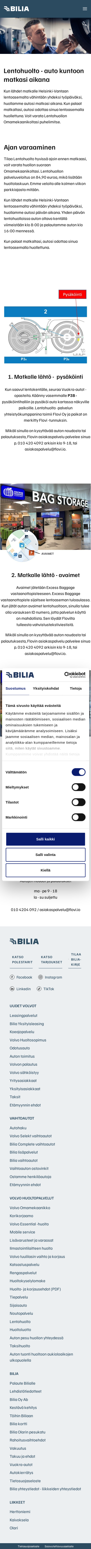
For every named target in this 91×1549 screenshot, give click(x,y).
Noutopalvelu (21, 1313)
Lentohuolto (20, 1321)
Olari (14, 1527)
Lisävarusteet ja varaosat (31, 1240)
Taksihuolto (20, 1345)
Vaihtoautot (22, 1118)
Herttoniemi (20, 1511)
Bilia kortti (18, 1423)
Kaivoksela (19, 1519)
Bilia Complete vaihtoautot (32, 1144)
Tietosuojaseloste (25, 1480)
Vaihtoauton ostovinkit (29, 1168)
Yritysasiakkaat (23, 1080)
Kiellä (45, 870)
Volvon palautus (23, 1064)
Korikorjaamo (21, 1215)
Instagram (50, 977)
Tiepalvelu (19, 1296)
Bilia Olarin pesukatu (27, 1431)
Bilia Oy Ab (19, 1399)
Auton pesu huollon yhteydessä (36, 1337)
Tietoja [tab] (76, 688)
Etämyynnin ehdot (25, 1104)
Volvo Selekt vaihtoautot (31, 1135)
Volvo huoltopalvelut (32, 1198)
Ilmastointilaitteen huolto (31, 1248)
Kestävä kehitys (23, 1407)
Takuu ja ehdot (22, 1456)
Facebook (21, 977)
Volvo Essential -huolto (29, 1223)
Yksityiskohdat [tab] (46, 688)
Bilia (14, 1373)
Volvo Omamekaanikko (30, 1207)
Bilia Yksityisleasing (27, 1023)
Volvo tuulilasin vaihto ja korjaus (37, 1256)
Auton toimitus (22, 1056)
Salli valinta (45, 855)
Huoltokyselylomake (27, 1280)
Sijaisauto (18, 1305)
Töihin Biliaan (21, 1415)
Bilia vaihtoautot (24, 1160)
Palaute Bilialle (22, 1383)
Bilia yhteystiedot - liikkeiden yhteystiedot (45, 1488)
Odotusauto (20, 1047)
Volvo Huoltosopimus (28, 1039)
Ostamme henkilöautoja (30, 1176)
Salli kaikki (45, 839)
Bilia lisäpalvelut (24, 1152)
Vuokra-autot (21, 1464)
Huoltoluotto (20, 1329)
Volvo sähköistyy (24, 1072)
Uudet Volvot (23, 1005)
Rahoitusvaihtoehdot (28, 1439)
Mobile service (22, 1231)
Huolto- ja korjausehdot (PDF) (35, 1288)
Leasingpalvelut (23, 1015)
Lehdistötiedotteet (25, 1391)
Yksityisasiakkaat (25, 1088)
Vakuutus (18, 1448)
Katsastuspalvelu (24, 1264)
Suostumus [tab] (16, 688)
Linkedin (20, 988)
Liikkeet (17, 1502)
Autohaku (18, 1127)
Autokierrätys (21, 1472)
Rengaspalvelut (23, 1272)
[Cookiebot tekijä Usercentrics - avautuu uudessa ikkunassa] (64, 675)
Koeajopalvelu (22, 1031)
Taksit (15, 1096)
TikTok (45, 988)
